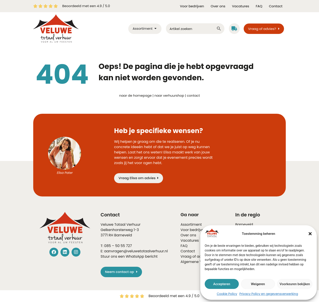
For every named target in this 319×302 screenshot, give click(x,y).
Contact (275, 6)
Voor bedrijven (192, 6)
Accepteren (221, 284)
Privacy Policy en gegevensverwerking (268, 294)
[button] (310, 233)
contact (193, 95)
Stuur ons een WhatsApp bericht (129, 256)
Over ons (218, 6)
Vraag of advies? (195, 256)
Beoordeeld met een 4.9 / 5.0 (86, 6)
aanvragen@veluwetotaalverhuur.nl (136, 251)
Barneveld (123, 235)
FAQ (259, 6)
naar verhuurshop (169, 95)
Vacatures (240, 6)
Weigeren (258, 284)
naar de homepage (135, 95)
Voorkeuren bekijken (295, 284)
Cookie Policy (227, 294)
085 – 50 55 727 (118, 245)
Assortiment (191, 224)
